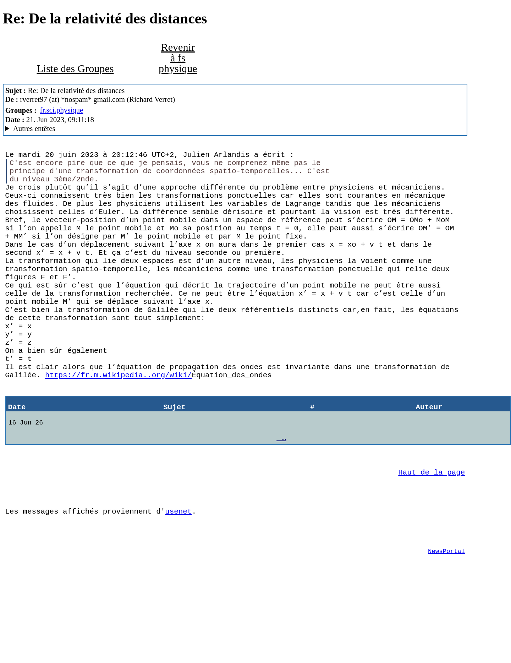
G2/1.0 (235, 128)
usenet (178, 578)
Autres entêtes (34, 128)
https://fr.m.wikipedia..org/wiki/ (118, 424)
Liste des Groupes (75, 68)
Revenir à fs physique (178, 58)
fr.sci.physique (61, 110)
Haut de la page (431, 534)
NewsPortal (446, 623)
